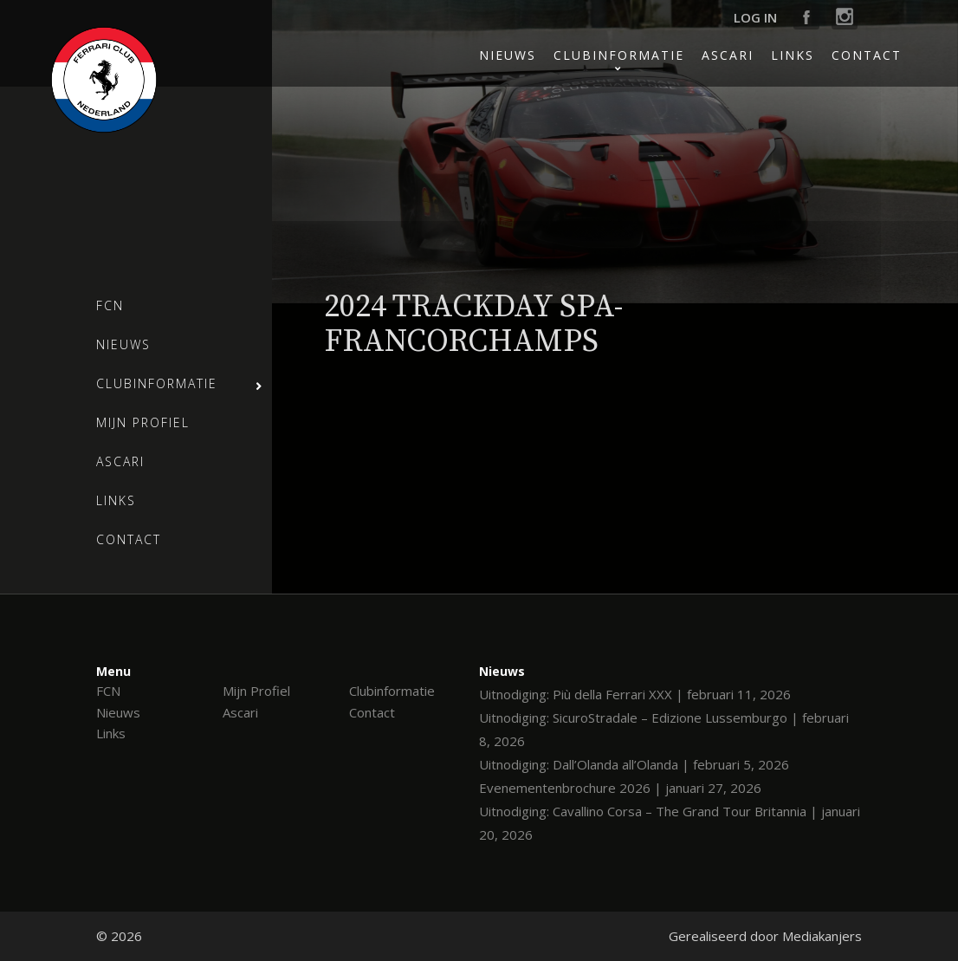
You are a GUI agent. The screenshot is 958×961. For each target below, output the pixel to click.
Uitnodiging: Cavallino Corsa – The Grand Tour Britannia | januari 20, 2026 (669, 822)
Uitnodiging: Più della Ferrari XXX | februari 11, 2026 (635, 694)
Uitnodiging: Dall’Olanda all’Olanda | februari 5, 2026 (634, 764)
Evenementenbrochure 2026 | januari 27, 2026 (620, 787)
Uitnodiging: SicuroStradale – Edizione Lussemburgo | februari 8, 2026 (664, 729)
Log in (755, 17)
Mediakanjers (822, 936)
